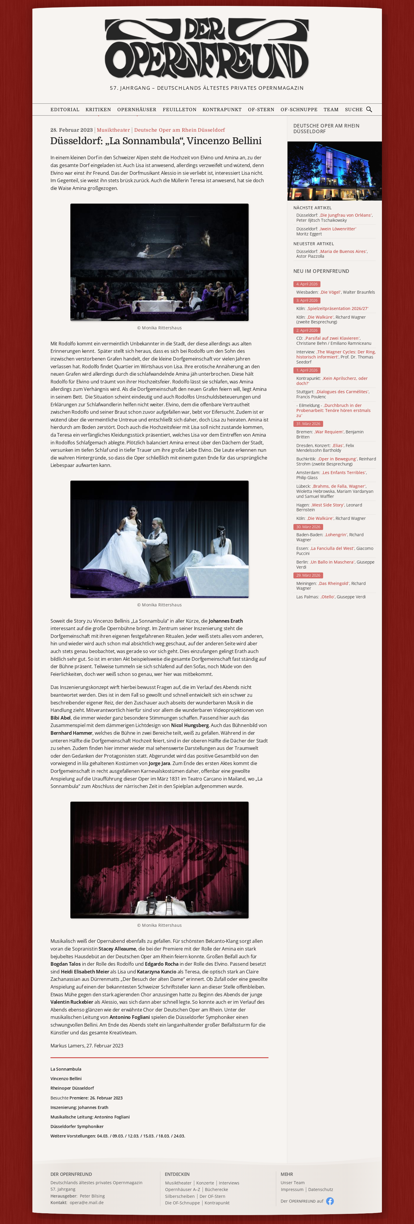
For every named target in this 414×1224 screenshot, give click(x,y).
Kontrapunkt (222, 109)
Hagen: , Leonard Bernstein (329, 508)
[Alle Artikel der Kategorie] (334, 171)
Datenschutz (320, 1189)
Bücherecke (216, 1189)
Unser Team (293, 1182)
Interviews (229, 1183)
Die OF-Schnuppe (182, 1203)
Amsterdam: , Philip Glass (331, 475)
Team (331, 109)
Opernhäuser (137, 109)
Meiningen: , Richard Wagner (331, 586)
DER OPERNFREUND (71, 1174)
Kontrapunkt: (332, 381)
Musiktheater (113, 130)
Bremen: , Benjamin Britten (330, 434)
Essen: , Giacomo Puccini (334, 551)
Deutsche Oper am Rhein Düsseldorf (179, 130)
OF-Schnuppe (299, 109)
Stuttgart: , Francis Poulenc (332, 394)
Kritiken (98, 109)
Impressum (292, 1189)
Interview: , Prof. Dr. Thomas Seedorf (336, 357)
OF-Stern (261, 109)
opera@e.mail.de (87, 1202)
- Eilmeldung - (333, 410)
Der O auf (302, 1201)
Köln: (332, 308)
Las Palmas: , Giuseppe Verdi (331, 597)
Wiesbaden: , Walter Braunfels (335, 292)
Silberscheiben (180, 1196)
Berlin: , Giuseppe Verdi (335, 565)
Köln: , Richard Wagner (331, 518)
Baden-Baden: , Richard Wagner (330, 537)
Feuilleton (180, 109)
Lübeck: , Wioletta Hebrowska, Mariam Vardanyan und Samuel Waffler (334, 491)
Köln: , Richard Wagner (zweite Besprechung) (331, 320)
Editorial (65, 109)
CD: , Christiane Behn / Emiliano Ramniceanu (333, 341)
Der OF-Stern (212, 1196)
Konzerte (205, 1183)
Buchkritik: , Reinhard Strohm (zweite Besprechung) (336, 462)
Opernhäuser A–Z (182, 1189)
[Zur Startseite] (207, 48)
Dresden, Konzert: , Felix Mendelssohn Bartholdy (325, 448)
